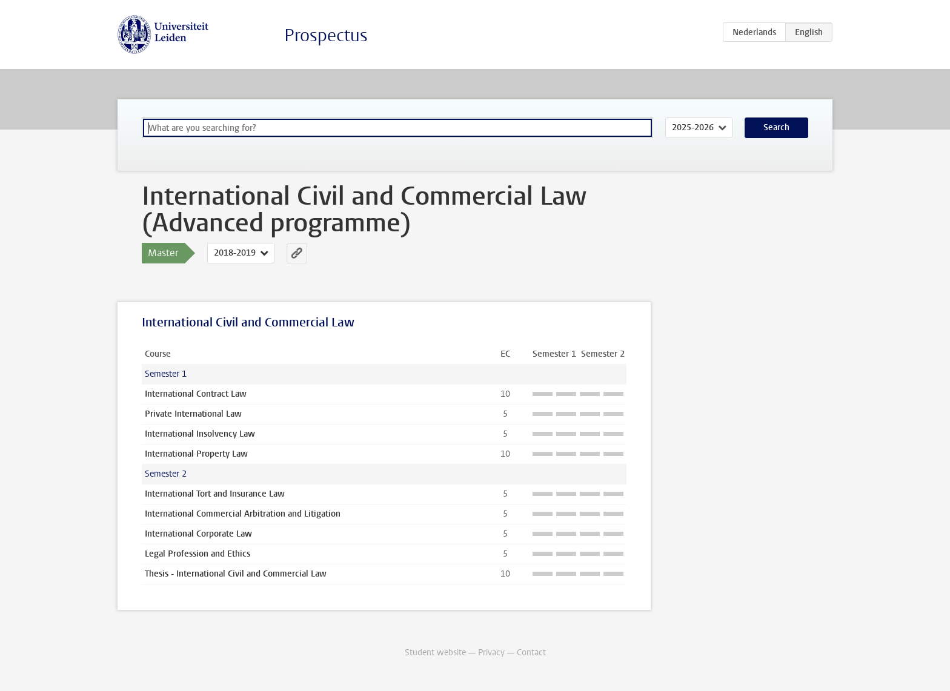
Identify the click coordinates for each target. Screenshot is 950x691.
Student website (435, 652)
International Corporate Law (198, 534)
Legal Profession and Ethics (197, 554)
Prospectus (326, 35)
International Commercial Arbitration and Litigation (242, 514)
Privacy (491, 652)
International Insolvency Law (200, 434)
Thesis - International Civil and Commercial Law (236, 574)
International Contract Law (196, 394)
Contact (531, 652)
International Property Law (196, 454)
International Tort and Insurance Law (215, 494)
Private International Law (193, 414)
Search (776, 127)
